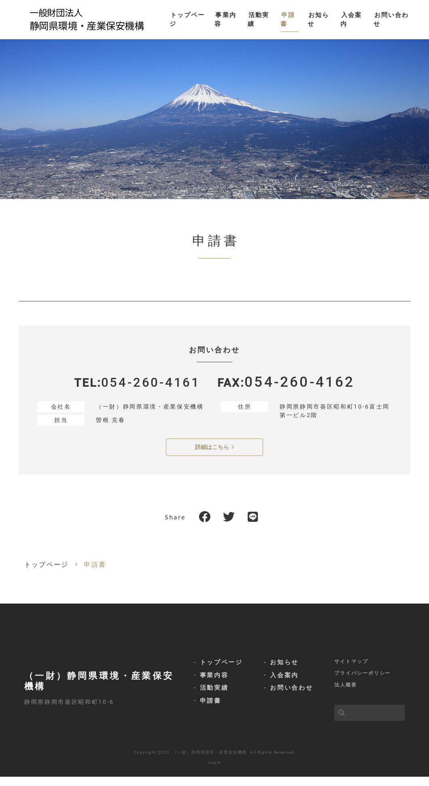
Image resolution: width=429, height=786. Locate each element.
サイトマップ (351, 669)
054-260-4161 (151, 391)
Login (214, 771)
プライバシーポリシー (362, 682)
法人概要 (345, 694)
